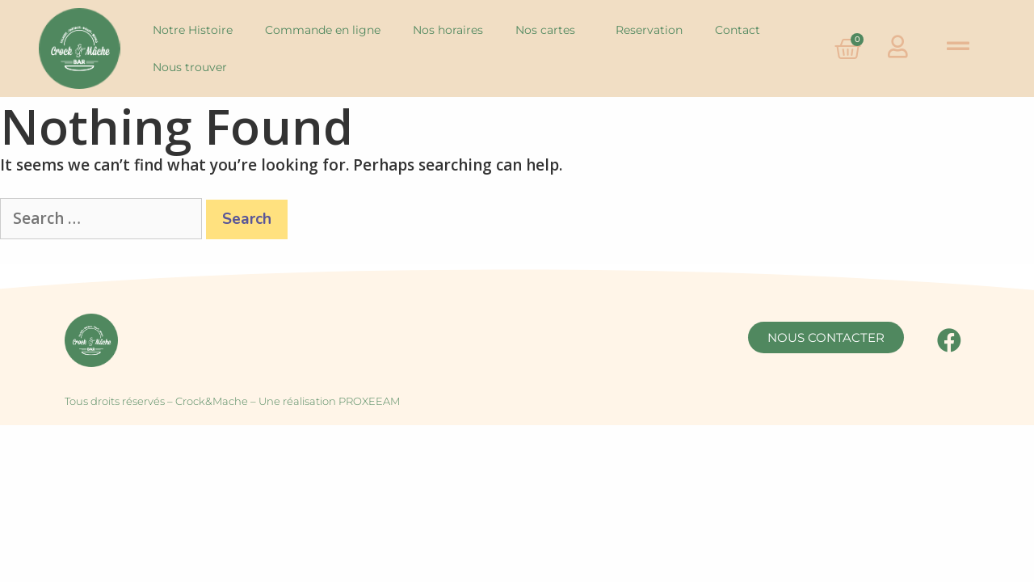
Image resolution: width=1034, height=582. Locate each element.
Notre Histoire (193, 30)
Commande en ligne (322, 30)
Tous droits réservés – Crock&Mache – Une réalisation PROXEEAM (232, 400)
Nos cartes (549, 30)
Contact (737, 30)
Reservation (649, 30)
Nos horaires (448, 30)
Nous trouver (190, 67)
